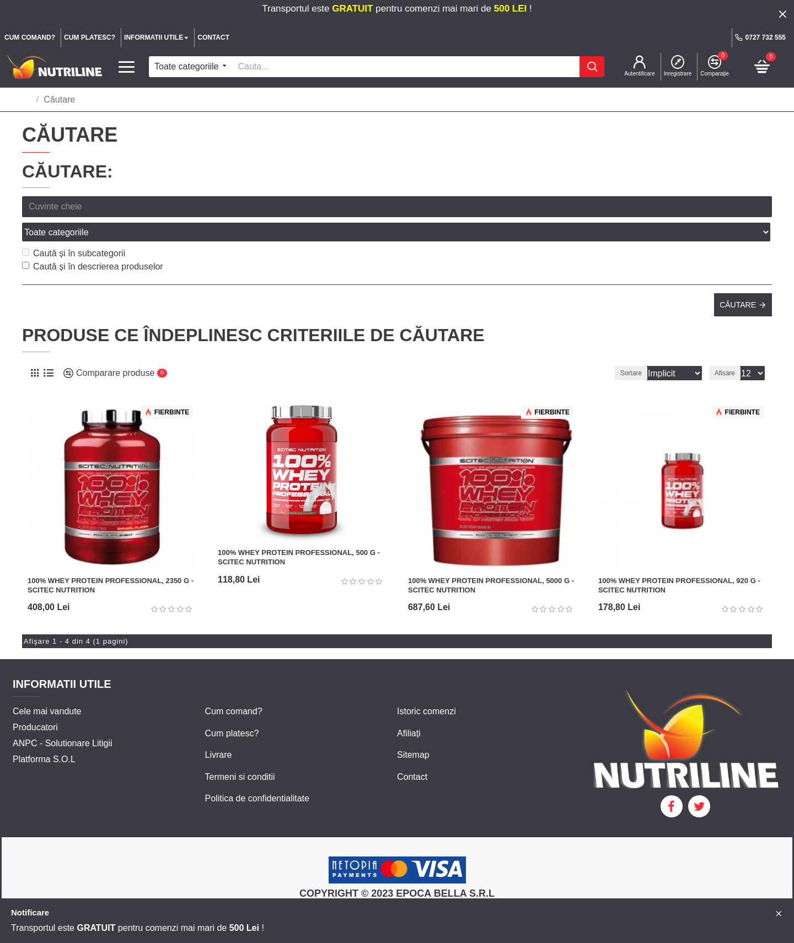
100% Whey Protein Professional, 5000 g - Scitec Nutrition (491, 561)
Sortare (616, 349)
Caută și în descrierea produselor (92, 242)
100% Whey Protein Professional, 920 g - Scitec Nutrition (679, 561)
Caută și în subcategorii (73, 229)
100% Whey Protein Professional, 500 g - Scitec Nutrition (299, 533)
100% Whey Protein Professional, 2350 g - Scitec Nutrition (111, 561)
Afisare (728, 349)
